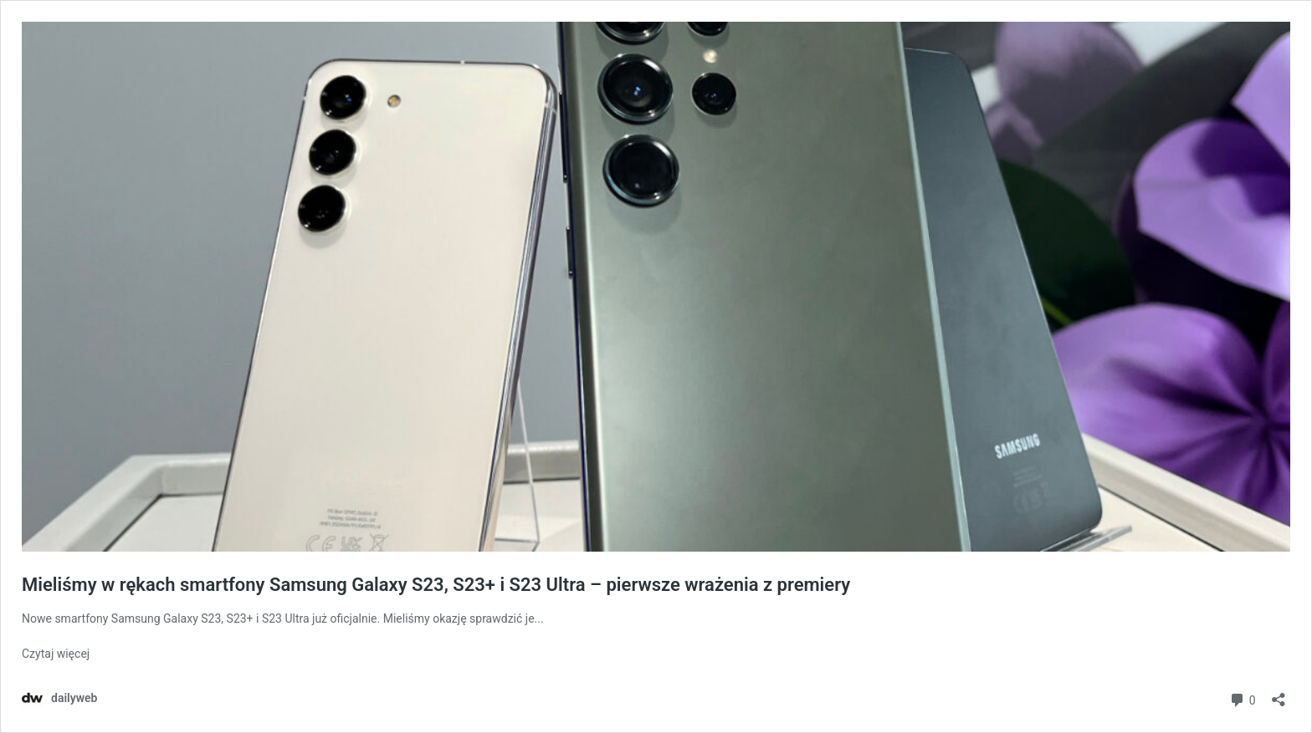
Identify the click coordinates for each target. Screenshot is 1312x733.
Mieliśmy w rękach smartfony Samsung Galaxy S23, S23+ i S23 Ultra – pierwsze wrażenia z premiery (436, 584)
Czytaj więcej (56, 653)
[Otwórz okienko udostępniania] (1278, 694)
